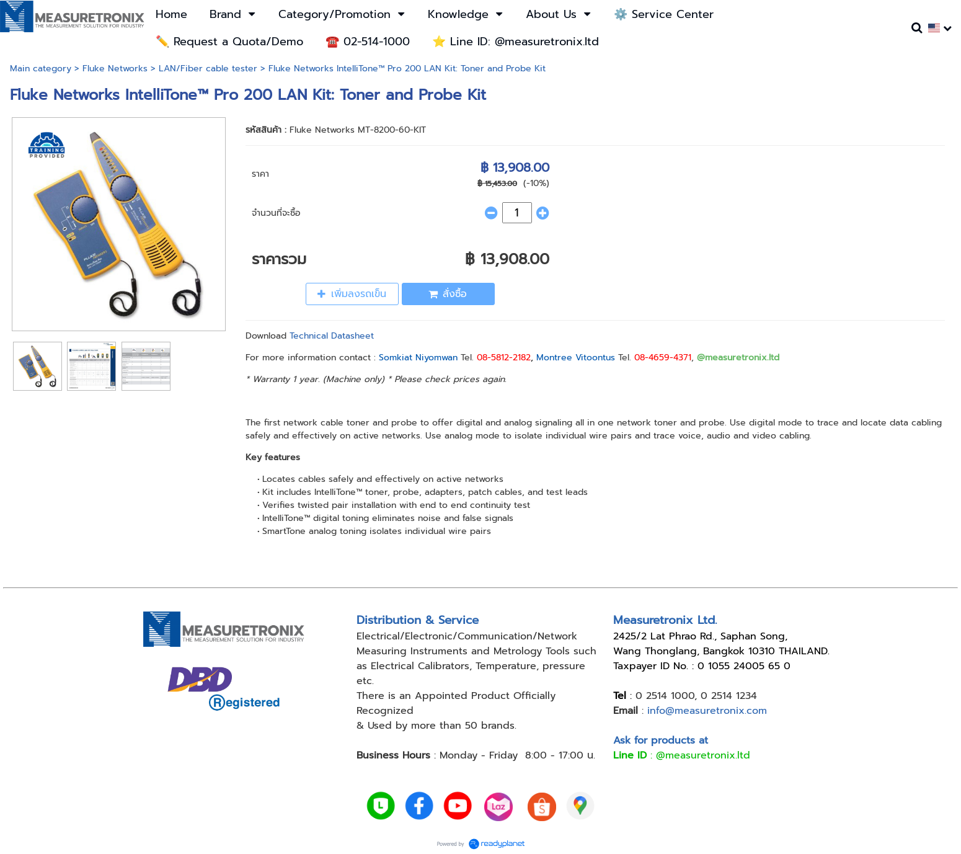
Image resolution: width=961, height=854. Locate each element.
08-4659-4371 (662, 357)
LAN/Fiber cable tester (208, 68)
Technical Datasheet (332, 335)
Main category (40, 68)
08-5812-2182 (504, 357)
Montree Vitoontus (575, 357)
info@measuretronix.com (707, 710)
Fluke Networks (115, 68)
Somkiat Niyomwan (418, 357)
